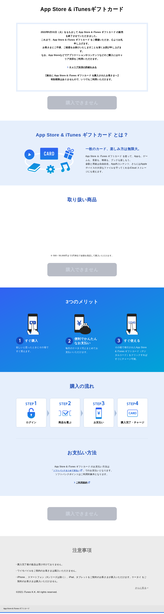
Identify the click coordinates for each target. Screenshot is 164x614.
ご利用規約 (81, 483)
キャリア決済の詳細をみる (83, 67)
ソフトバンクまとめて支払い (66, 471)
